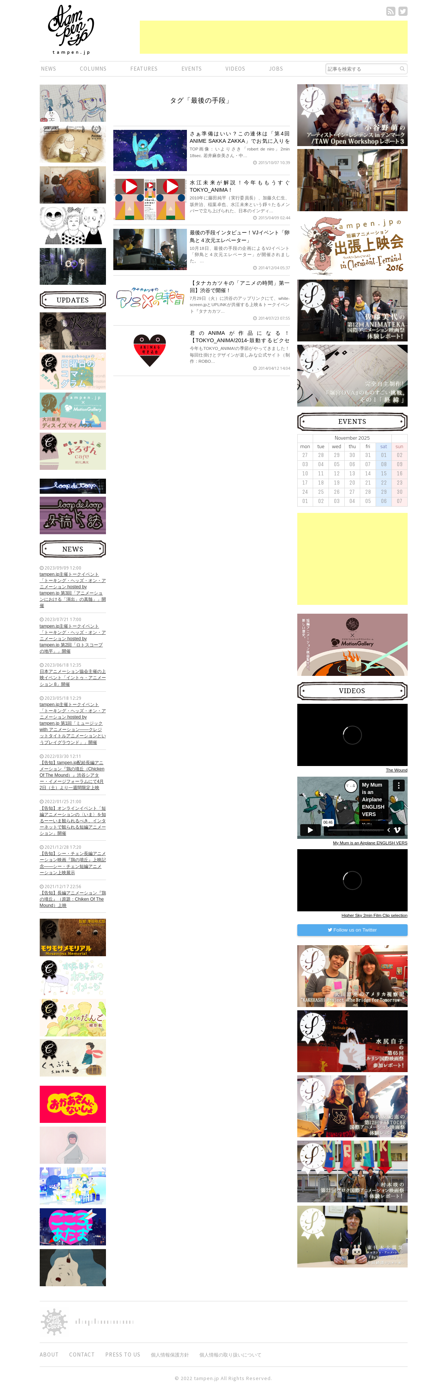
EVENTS (191, 68)
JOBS (276, 68)
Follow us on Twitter (352, 930)
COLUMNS (93, 68)
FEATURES (144, 68)
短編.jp (71, 29)
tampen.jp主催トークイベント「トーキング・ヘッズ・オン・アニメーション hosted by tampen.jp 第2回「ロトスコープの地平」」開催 (73, 639)
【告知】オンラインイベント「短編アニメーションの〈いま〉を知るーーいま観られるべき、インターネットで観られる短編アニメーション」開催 (73, 821)
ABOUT (49, 1354)
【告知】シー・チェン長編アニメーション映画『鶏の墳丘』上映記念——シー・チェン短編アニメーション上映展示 (73, 863)
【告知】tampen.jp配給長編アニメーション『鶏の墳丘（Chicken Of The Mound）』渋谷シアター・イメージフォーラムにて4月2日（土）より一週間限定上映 (72, 775)
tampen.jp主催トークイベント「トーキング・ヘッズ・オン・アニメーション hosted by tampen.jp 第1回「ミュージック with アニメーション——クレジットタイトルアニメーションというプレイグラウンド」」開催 (73, 723)
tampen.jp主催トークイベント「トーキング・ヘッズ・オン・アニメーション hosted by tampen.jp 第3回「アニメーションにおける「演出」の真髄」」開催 (73, 590)
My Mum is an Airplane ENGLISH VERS (370, 843)
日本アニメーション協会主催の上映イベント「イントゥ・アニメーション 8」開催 (73, 678)
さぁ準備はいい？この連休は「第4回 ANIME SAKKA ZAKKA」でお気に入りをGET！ (240, 141)
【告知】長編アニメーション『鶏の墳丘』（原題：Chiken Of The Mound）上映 (73, 899)
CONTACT (82, 1354)
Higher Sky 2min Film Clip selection (375, 915)
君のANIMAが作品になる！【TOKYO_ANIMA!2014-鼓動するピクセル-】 (240, 340)
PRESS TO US (123, 1354)
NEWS (48, 68)
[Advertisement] (274, 37)
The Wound (397, 770)
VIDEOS (235, 68)
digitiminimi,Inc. (104, 1322)
